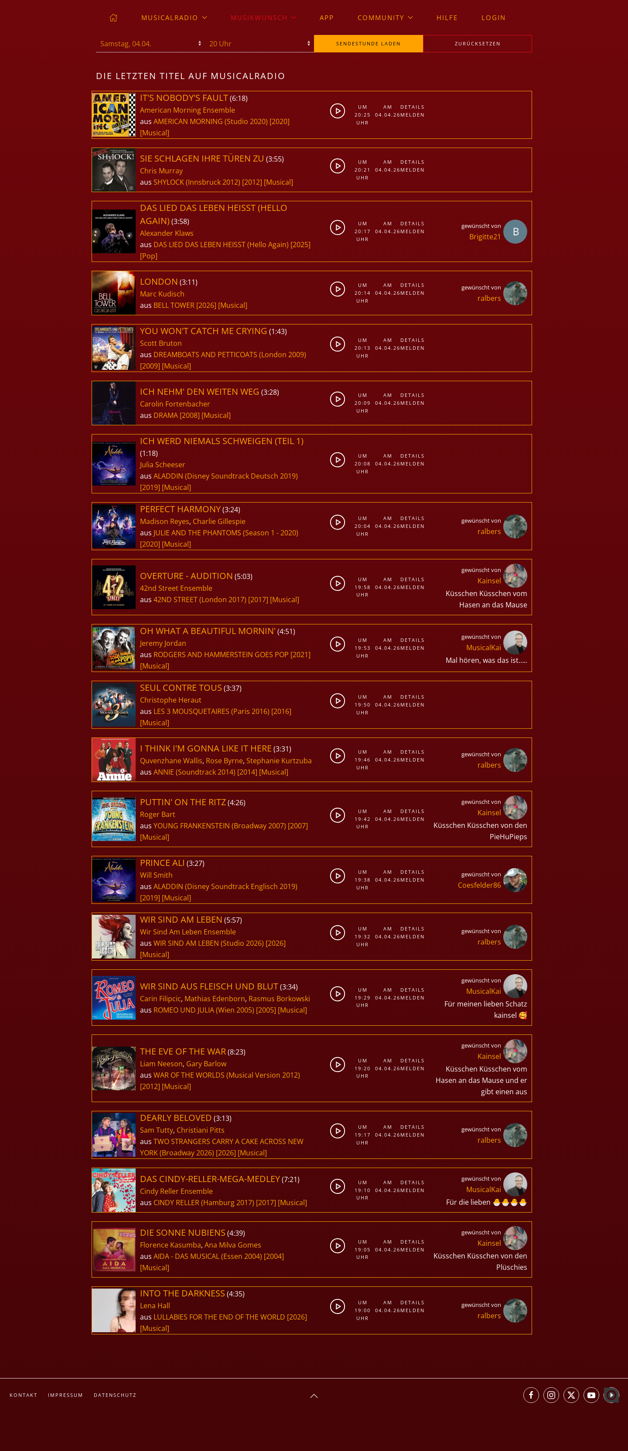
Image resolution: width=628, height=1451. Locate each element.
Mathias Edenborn (214, 998)
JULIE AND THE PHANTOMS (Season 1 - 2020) (226, 533)
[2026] (206, 305)
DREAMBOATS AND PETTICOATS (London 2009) (230, 354)
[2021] (300, 654)
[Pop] (148, 256)
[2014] (247, 772)
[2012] (252, 182)
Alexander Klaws (167, 233)
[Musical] (154, 133)
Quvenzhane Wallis (171, 760)
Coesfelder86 (479, 885)
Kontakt (24, 1395)
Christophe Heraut (170, 700)
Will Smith (156, 875)
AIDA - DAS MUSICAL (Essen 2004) (208, 1256)
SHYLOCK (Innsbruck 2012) (197, 182)
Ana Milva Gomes (233, 1245)
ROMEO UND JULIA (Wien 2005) (204, 1010)
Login (493, 17)
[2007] (298, 826)
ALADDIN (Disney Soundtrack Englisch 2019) (225, 886)
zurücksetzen (478, 43)
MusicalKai (483, 647)
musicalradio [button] (174, 17)
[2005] (266, 1010)
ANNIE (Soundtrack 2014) (195, 772)
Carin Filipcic (160, 998)
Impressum (65, 1395)
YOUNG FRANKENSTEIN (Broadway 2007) (220, 826)
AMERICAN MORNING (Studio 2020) (211, 121)
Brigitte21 (485, 236)
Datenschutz (115, 1395)
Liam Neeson (161, 1063)
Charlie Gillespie (219, 521)
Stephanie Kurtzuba (279, 760)
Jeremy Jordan (163, 643)
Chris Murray (161, 171)
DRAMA (167, 415)
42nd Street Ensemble (176, 588)
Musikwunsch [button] (264, 17)
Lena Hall (155, 1305)
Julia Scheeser (162, 464)
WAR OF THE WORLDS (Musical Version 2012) (227, 1075)
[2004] (274, 1256)
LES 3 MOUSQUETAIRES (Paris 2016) (212, 711)
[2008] (190, 415)
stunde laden (368, 43)
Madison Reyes (164, 521)
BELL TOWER (175, 305)
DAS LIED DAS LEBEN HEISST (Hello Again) (221, 244)
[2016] (281, 711)
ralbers (489, 298)
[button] (314, 1396)
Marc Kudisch (162, 294)
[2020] (280, 121)
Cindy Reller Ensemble (176, 1191)
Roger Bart (157, 814)
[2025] (300, 244)
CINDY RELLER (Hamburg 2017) (204, 1202)
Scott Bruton (161, 343)
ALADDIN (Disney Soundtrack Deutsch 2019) (226, 476)
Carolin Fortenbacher (175, 404)
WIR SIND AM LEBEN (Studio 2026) (209, 943)
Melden (410, 114)
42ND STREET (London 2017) (200, 599)
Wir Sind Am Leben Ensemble (188, 932)
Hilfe (447, 17)
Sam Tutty (156, 1130)
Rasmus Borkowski (279, 998)
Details (410, 106)
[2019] (150, 487)
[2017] (258, 599)
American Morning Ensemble (187, 110)
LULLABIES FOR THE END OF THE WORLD (220, 1317)
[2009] (150, 366)
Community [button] (385, 17)
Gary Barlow (206, 1063)
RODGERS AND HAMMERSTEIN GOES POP (222, 654)
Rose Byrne (224, 760)
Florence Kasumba (170, 1245)
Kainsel (489, 581)
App (327, 17)
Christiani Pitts (201, 1130)
